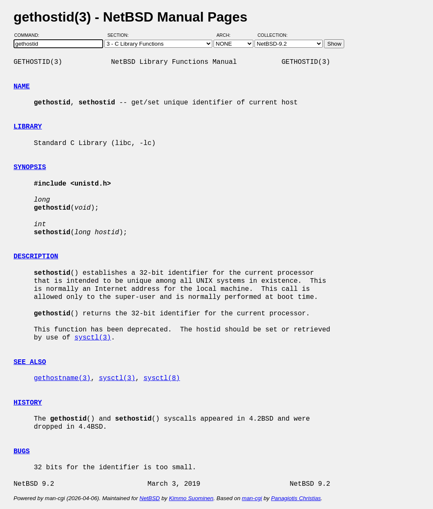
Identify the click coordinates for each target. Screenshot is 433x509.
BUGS (22, 451)
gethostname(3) (62, 378)
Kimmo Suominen (191, 498)
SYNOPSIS (30, 167)
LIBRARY (28, 126)
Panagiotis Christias (296, 498)
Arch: (227, 35)
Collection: (273, 35)
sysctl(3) (92, 337)
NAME (22, 86)
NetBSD (150, 498)
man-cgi (252, 498)
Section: (119, 35)
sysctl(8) (161, 378)
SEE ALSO (30, 362)
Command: (29, 35)
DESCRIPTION (36, 256)
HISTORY (28, 403)
